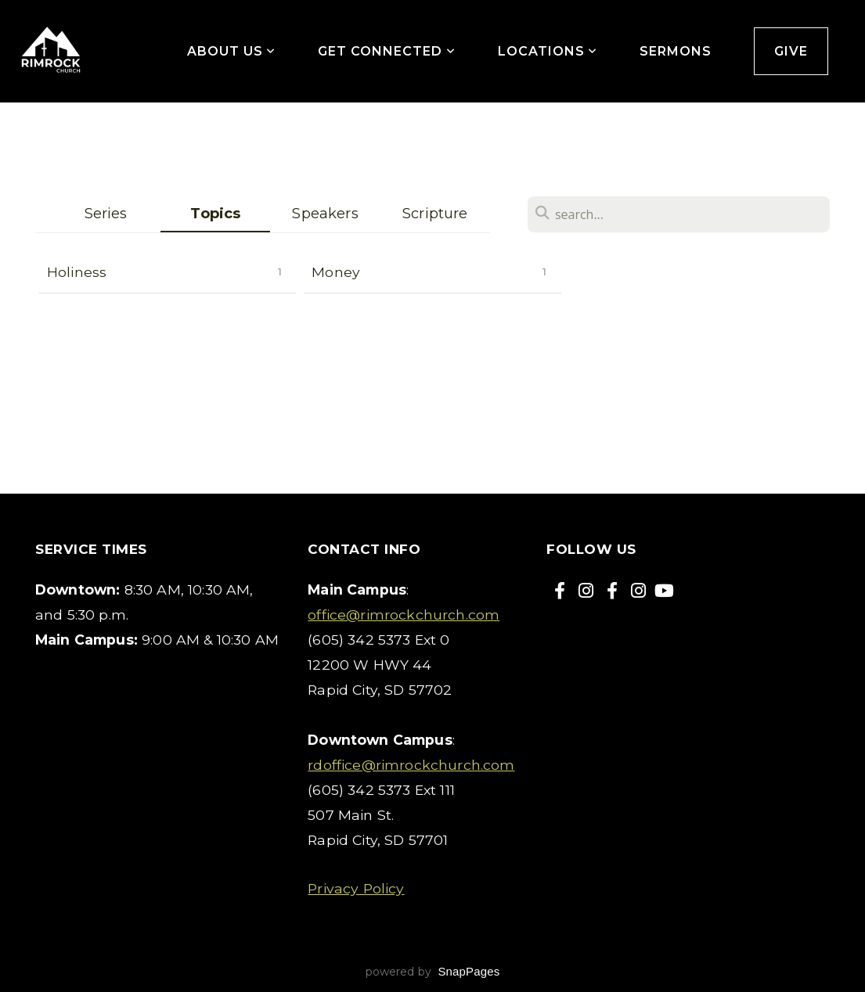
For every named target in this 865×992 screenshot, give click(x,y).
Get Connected (386, 51)
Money (336, 272)
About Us (231, 51)
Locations (548, 51)
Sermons (676, 51)
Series (106, 213)
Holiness (76, 272)
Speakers (325, 213)
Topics (215, 213)
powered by (433, 972)
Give (791, 51)
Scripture (434, 213)
